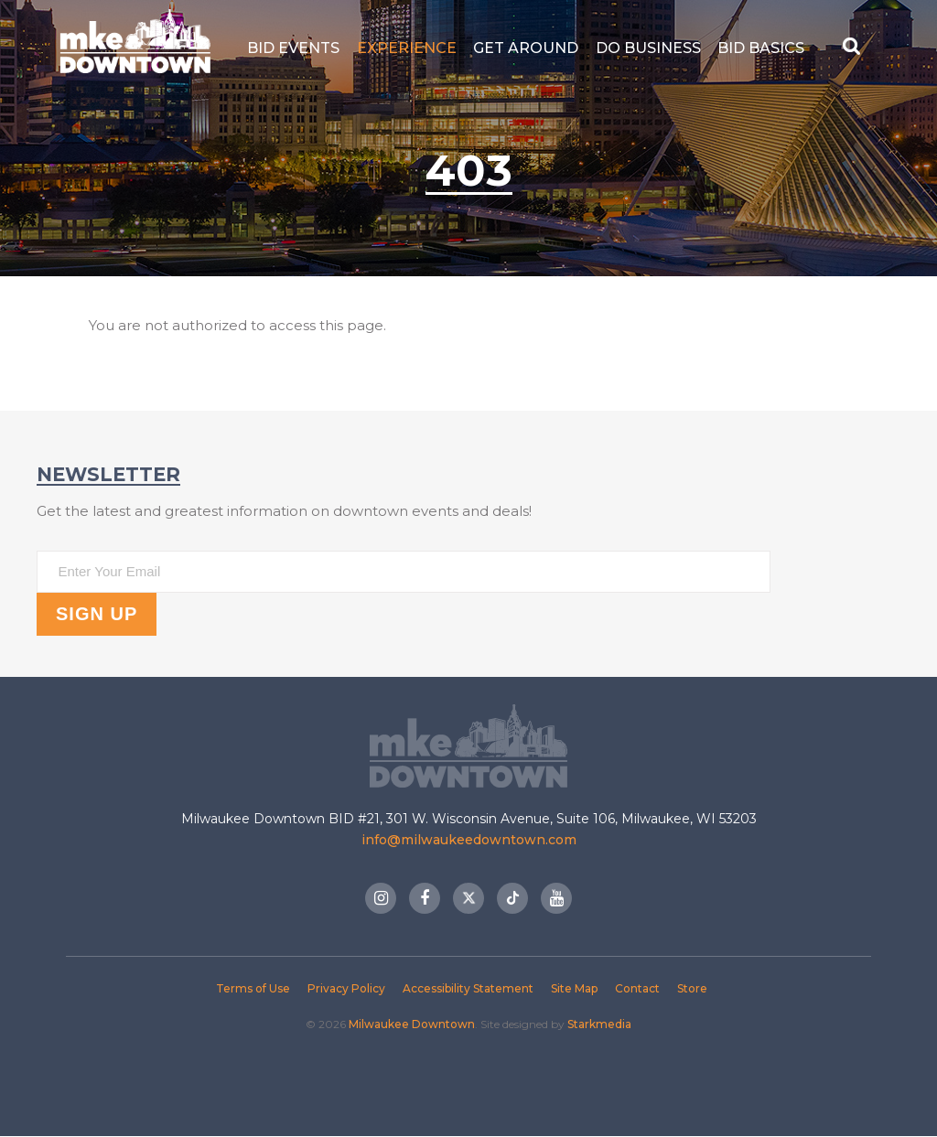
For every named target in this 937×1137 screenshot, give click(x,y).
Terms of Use (253, 988)
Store (692, 988)
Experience (407, 48)
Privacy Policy (346, 988)
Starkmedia (599, 1024)
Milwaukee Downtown (134, 48)
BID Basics (760, 48)
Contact (637, 988)
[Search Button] (853, 48)
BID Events (293, 48)
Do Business (648, 48)
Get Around (525, 48)
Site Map (574, 988)
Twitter (468, 898)
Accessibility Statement (468, 988)
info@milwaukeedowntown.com (468, 839)
